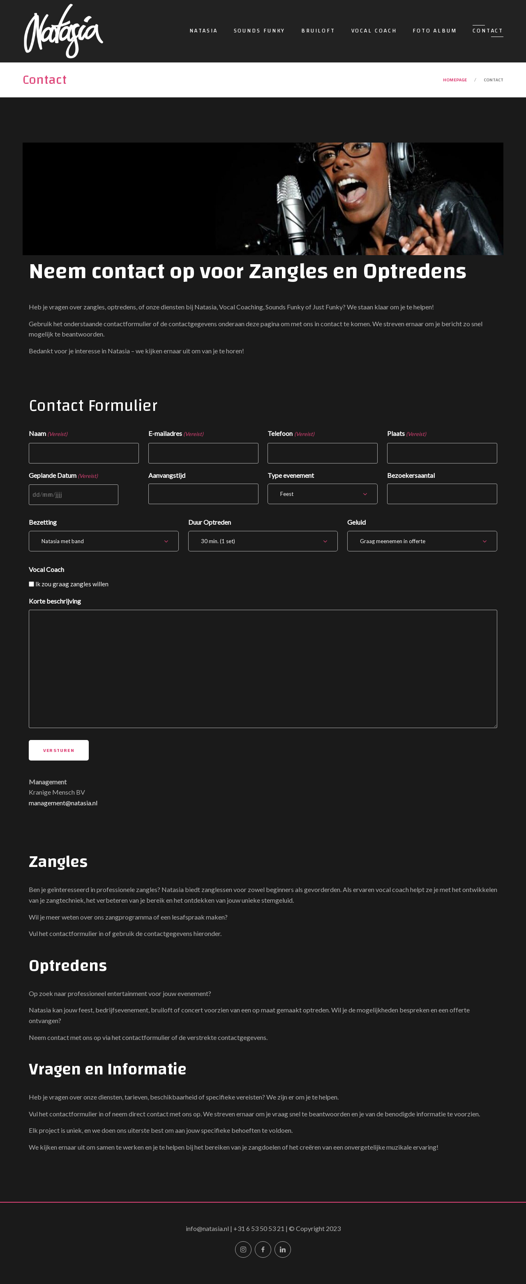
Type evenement (291, 475)
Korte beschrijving (55, 601)
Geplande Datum (63, 476)
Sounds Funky (260, 30)
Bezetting (43, 522)
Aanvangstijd (166, 475)
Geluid (356, 522)
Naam (48, 434)
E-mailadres (175, 434)
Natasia (203, 30)
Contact (488, 30)
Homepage (455, 79)
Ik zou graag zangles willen (71, 584)
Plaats (406, 434)
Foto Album (435, 30)
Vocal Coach (374, 30)
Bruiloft (318, 30)
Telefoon (291, 434)
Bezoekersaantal (411, 475)
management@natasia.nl (63, 803)
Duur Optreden (209, 522)
